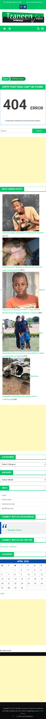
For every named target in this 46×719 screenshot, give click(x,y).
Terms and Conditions (33, 2)
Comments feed (8, 504)
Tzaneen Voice (14, 530)
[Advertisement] (23, 53)
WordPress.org (7, 508)
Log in (4, 495)
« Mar (2, 594)
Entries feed (6, 500)
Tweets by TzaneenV (8, 547)
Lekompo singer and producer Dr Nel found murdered (23, 233)
